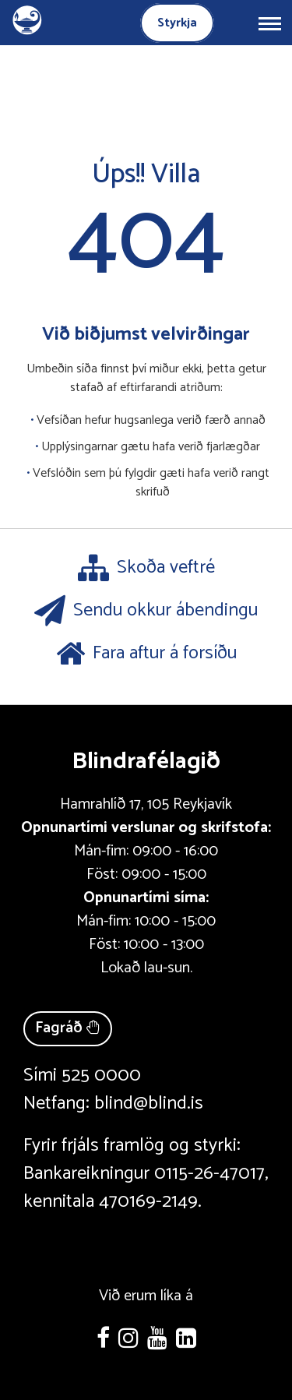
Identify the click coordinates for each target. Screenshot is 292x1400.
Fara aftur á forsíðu (146, 653)
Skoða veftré (146, 568)
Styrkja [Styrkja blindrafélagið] (177, 23)
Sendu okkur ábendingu (146, 610)
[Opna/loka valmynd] (269, 22)
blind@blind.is (148, 1103)
